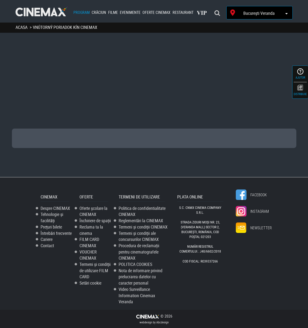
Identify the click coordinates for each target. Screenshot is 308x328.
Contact (47, 245)
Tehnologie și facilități (52, 217)
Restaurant (183, 12)
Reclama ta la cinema (91, 230)
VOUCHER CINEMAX (88, 255)
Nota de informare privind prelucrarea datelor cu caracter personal (140, 277)
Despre (55, 208)
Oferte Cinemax (156, 12)
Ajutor (300, 77)
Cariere (47, 239)
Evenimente (130, 12)
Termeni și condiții (143, 227)
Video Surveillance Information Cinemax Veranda (137, 295)
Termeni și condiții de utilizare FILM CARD (95, 270)
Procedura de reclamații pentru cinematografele (139, 252)
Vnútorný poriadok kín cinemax (65, 27)
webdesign (146, 322)
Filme (113, 12)
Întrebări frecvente (56, 233)
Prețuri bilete (51, 227)
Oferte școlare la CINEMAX (93, 211)
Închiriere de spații (95, 220)
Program (81, 12)
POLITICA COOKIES (135, 264)
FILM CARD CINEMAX (89, 242)
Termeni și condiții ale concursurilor (139, 236)
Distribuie (300, 94)
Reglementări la (141, 220)
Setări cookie (90, 283)
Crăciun (99, 12)
